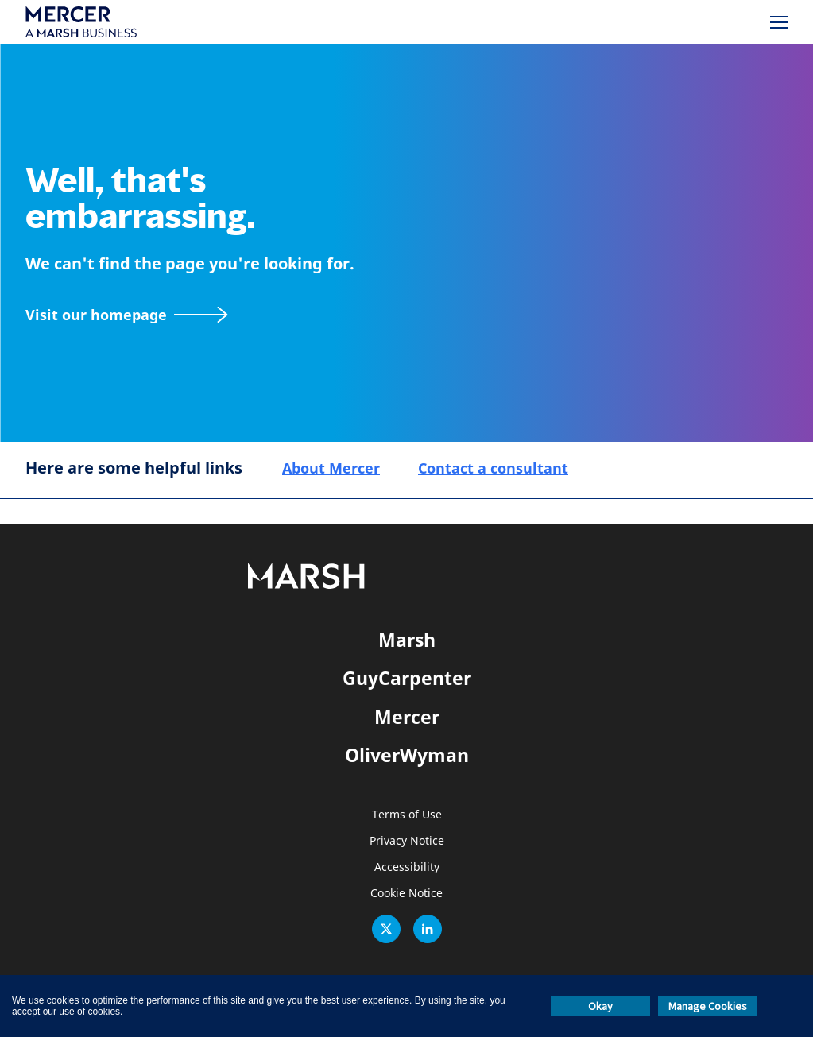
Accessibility (406, 867)
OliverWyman (407, 755)
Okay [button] (600, 1006)
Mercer (406, 716)
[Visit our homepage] (126, 315)
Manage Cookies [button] (707, 1006)
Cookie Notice (406, 893)
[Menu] (778, 22)
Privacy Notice (407, 841)
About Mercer (331, 468)
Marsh (407, 639)
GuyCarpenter (407, 678)
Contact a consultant (493, 468)
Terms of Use (407, 815)
